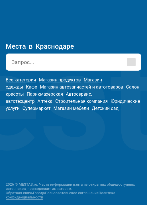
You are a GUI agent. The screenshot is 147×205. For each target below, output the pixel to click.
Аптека (44, 101)
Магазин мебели (71, 108)
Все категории (21, 80)
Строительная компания (81, 101)
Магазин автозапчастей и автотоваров (81, 87)
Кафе (31, 87)
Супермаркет (37, 108)
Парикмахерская (45, 94)
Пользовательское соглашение (72, 193)
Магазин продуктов (60, 80)
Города (39, 193)
